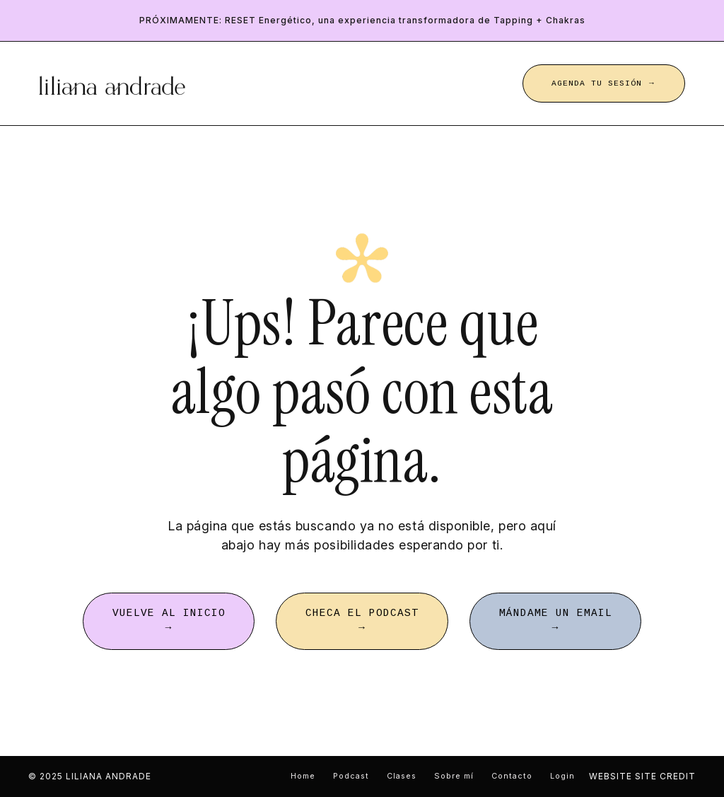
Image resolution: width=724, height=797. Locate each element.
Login (562, 776)
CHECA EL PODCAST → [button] (362, 620)
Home (303, 776)
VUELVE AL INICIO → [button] (169, 620)
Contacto (511, 776)
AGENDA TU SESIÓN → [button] (603, 83)
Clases (401, 776)
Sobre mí (454, 776)
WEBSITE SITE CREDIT (642, 776)
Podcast (351, 776)
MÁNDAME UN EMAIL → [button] (555, 620)
